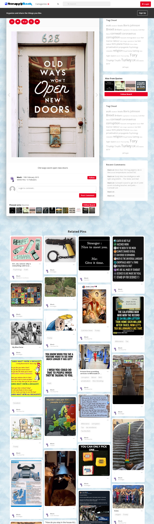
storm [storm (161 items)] (118, 56)
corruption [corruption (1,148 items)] (113, 37)
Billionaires (119, 341)
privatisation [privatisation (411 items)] (112, 47)
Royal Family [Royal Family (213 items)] (127, 51)
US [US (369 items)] (137, 60)
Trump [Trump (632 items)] (110, 60)
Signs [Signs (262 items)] (108, 56)
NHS (100, 377)
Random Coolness (22, 278)
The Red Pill (88, 339)
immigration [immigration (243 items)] (131, 38)
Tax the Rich (85, 431)
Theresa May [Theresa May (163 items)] (125, 56)
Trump (97, 330)
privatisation (85, 381)
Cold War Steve (86, 330)
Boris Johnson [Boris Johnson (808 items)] (131, 25)
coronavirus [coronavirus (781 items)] (129, 33)
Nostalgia (53, 272)
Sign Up (142, 13)
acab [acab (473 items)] (108, 25)
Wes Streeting (98, 381)
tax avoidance (91, 427)
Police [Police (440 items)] (126, 44)
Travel (52, 445)
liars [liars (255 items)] (139, 41)
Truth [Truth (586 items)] (117, 60)
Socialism (16, 403)
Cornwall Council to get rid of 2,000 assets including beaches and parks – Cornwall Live (125, 185)
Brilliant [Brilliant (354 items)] (118, 29)
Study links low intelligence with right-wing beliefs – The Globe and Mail (123, 177)
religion (118, 514)
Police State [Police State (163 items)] (133, 44)
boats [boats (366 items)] (120, 25)
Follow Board (89, 205)
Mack (18, 276)
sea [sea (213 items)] (140, 51)
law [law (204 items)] (136, 41)
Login (146, 4)
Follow (92, 177)
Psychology (17, 270)
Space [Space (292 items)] (113, 55)
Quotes (25, 205)
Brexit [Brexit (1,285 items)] (110, 29)
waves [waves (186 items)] (141, 61)
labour (93, 377)
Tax (127, 341)
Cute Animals (54, 515)
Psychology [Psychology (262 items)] (133, 47)
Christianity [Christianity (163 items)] (134, 30)
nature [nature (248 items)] (108, 44)
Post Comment (87, 195)
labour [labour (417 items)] (116, 40)
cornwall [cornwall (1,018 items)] (115, 33)
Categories (42, 3)
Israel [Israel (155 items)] (138, 38)
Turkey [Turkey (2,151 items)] (126, 60)
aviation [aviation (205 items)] (114, 26)
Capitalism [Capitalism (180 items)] (126, 30)
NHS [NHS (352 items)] (114, 44)
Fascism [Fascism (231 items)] (123, 38)
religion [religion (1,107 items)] (118, 50)
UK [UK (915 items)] (134, 60)
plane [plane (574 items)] (119, 43)
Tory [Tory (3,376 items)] (133, 55)
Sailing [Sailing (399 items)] (136, 50)
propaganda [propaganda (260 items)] (123, 47)
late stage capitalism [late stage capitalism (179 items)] (127, 41)
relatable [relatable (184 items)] (109, 51)
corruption (85, 377)
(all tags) (125, 67)
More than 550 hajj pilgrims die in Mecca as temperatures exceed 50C (124, 171)
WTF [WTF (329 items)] (108, 63)
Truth (26, 270)
